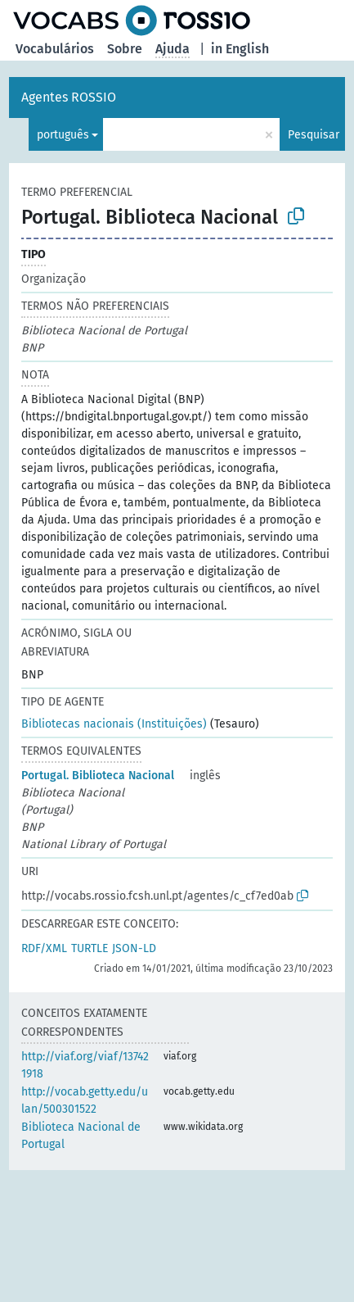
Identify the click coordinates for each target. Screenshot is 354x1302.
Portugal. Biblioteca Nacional (97, 776)
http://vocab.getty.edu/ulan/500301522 (84, 1100)
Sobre (124, 49)
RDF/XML (44, 948)
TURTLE (89, 948)
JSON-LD (134, 948)
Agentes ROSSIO (68, 97)
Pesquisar (313, 135)
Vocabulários (55, 49)
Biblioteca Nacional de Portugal (81, 1135)
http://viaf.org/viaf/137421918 (85, 1065)
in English (240, 49)
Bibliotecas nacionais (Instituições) (114, 724)
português (63, 135)
